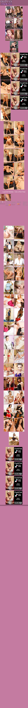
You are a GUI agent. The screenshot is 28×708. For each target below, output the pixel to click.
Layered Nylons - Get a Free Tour (14, 192)
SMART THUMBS (16, 426)
